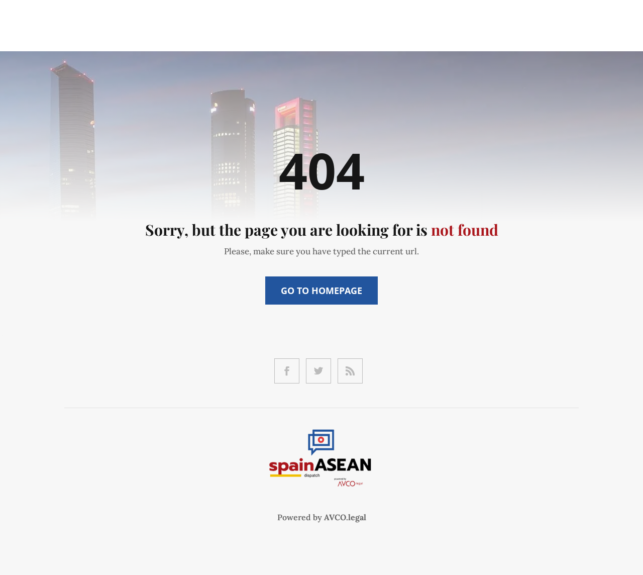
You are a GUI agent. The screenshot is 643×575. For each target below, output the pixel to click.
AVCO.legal (345, 517)
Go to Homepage (321, 290)
